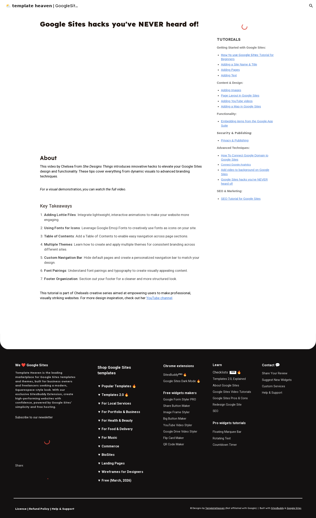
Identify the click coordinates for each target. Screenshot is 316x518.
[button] (311, 6)
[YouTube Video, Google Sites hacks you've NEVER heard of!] (121, 86)
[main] (121, 25)
